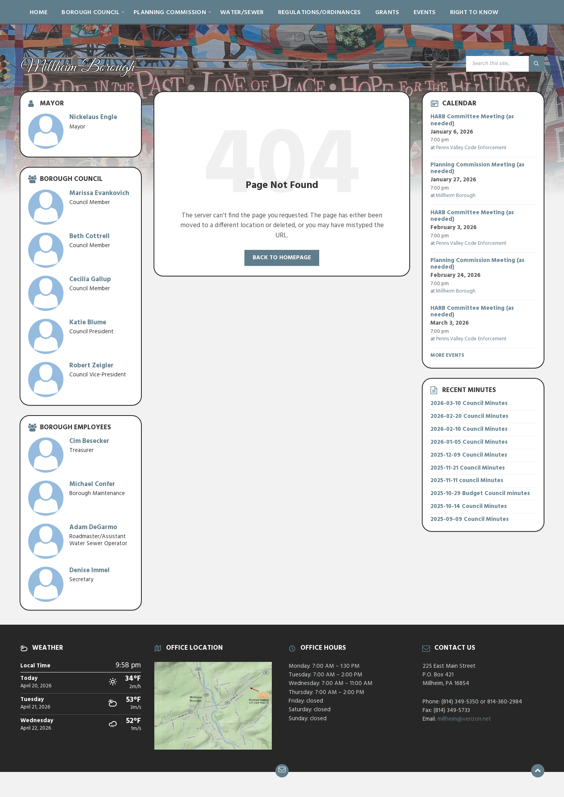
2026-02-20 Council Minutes (469, 416)
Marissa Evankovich (99, 193)
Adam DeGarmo (93, 527)
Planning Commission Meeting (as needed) (477, 168)
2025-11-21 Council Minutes (467, 468)
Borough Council (90, 12)
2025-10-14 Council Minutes (468, 506)
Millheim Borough (455, 196)
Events (425, 12)
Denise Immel (89, 570)
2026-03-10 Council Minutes (469, 403)
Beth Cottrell (89, 236)
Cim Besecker (89, 441)
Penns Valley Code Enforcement (471, 148)
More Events (447, 355)
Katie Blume (87, 322)
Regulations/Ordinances (319, 12)
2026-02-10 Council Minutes (469, 429)
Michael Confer (92, 484)
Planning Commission (170, 12)
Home (38, 12)
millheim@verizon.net (464, 719)
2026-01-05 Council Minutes (469, 442)
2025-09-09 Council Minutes (469, 519)
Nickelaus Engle (93, 117)
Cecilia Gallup (90, 279)
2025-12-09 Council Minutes (468, 455)
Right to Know (474, 12)
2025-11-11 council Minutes (466, 480)
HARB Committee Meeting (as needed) (472, 120)
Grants (387, 12)
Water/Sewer (242, 12)
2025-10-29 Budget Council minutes (480, 493)
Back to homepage (282, 257)
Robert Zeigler (91, 365)
